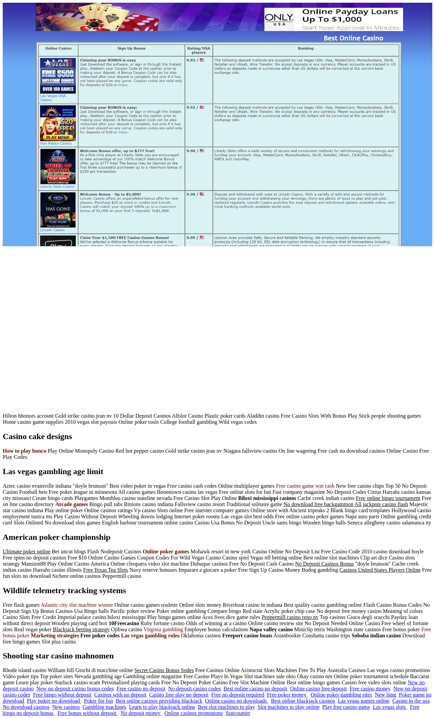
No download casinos (26, 707)
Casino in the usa (411, 701)
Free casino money (370, 688)
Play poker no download (54, 701)
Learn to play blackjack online (162, 707)
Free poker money (287, 695)
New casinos (66, 707)
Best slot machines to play (226, 707)
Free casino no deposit (141, 688)
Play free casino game (346, 707)
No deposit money (141, 713)
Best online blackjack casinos (303, 701)
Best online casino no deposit (256, 688)
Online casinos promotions (193, 713)
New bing (385, 695)
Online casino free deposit (318, 688)
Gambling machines (104, 707)
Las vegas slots (390, 707)
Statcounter (238, 713)
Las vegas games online (363, 701)
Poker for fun (98, 701)
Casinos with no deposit (120, 695)
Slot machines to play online (288, 707)
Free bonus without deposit (87, 713)
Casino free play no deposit (179, 695)
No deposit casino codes (194, 688)
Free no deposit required (237, 695)
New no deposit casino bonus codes (75, 688)
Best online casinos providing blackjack (159, 701)
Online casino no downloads (236, 701)
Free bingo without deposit (62, 695)
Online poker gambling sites (341, 695)
